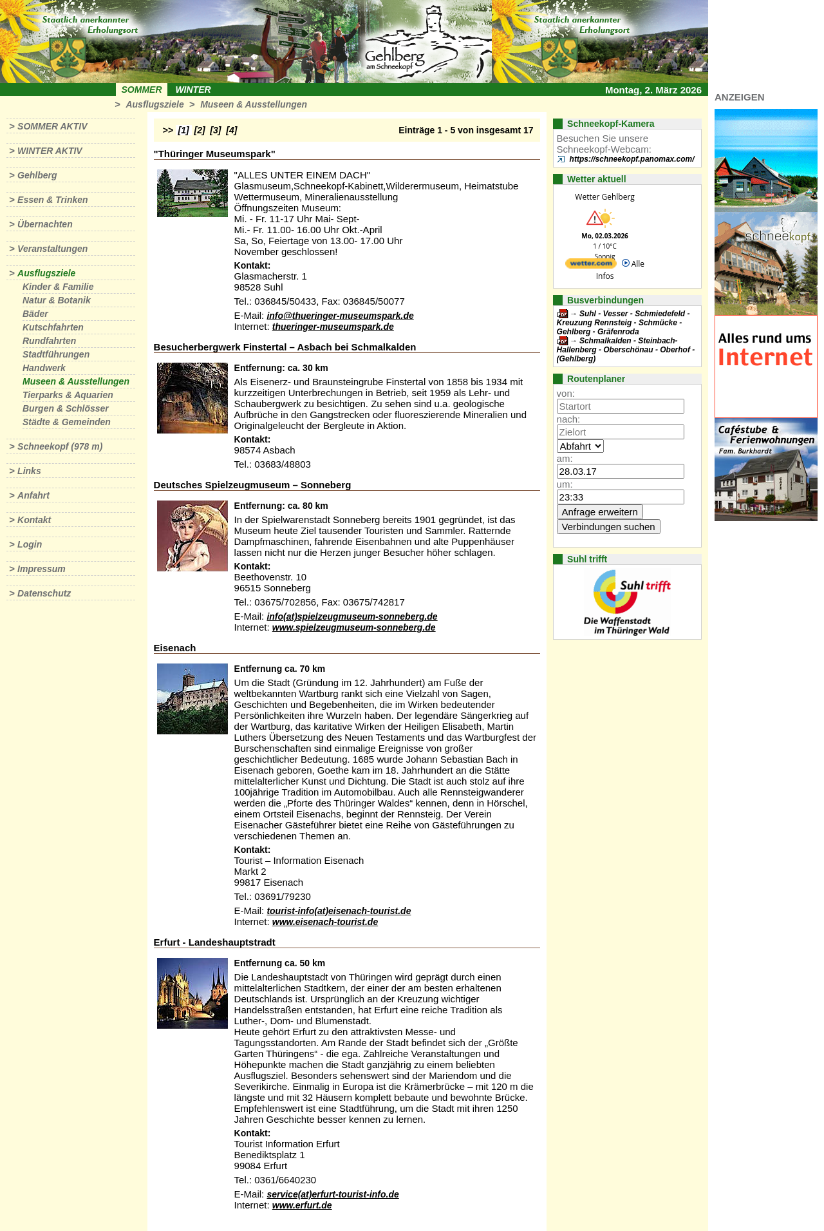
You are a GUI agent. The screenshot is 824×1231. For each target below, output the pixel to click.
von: (566, 393)
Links (29, 471)
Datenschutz (44, 593)
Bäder (35, 314)
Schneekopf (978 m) (59, 446)
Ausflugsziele (154, 104)
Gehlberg (37, 175)
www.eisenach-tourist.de (325, 922)
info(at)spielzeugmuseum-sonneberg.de (352, 616)
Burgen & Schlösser (66, 408)
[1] (184, 130)
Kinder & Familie (58, 287)
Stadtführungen (56, 354)
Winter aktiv (49, 151)
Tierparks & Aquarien (68, 395)
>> (168, 130)
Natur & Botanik (57, 300)
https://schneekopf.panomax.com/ (632, 159)
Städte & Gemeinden (67, 422)
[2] (200, 130)
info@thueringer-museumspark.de (340, 315)
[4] (231, 130)
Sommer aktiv (52, 126)
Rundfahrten (49, 341)
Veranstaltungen (52, 248)
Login (29, 544)
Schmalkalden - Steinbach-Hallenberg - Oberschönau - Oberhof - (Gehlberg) (626, 349)
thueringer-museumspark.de (333, 326)
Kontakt (34, 520)
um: (565, 484)
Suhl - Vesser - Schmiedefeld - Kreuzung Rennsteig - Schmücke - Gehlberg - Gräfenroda (623, 322)
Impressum (41, 569)
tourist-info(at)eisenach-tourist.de (339, 911)
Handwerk (44, 368)
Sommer (142, 89)
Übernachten (45, 224)
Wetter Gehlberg (604, 196)
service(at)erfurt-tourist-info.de (332, 1194)
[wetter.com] (591, 265)
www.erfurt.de (302, 1205)
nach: (569, 419)
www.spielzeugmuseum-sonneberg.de (354, 627)
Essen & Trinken (52, 200)
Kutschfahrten (53, 327)
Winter (193, 89)
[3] (215, 130)
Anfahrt (33, 495)
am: (565, 458)
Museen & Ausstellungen (253, 104)
